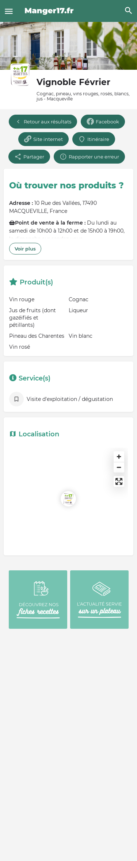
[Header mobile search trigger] (128, 10)
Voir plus (25, 249)
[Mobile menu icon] (9, 11)
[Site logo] (50, 11)
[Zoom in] (119, 456)
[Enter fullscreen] (119, 481)
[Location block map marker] (68, 498)
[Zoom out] (119, 467)
